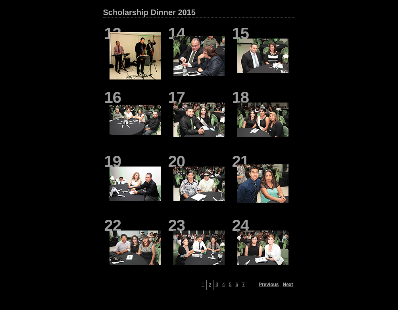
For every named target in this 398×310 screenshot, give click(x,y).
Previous (269, 284)
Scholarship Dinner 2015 (149, 12)
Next (288, 284)
